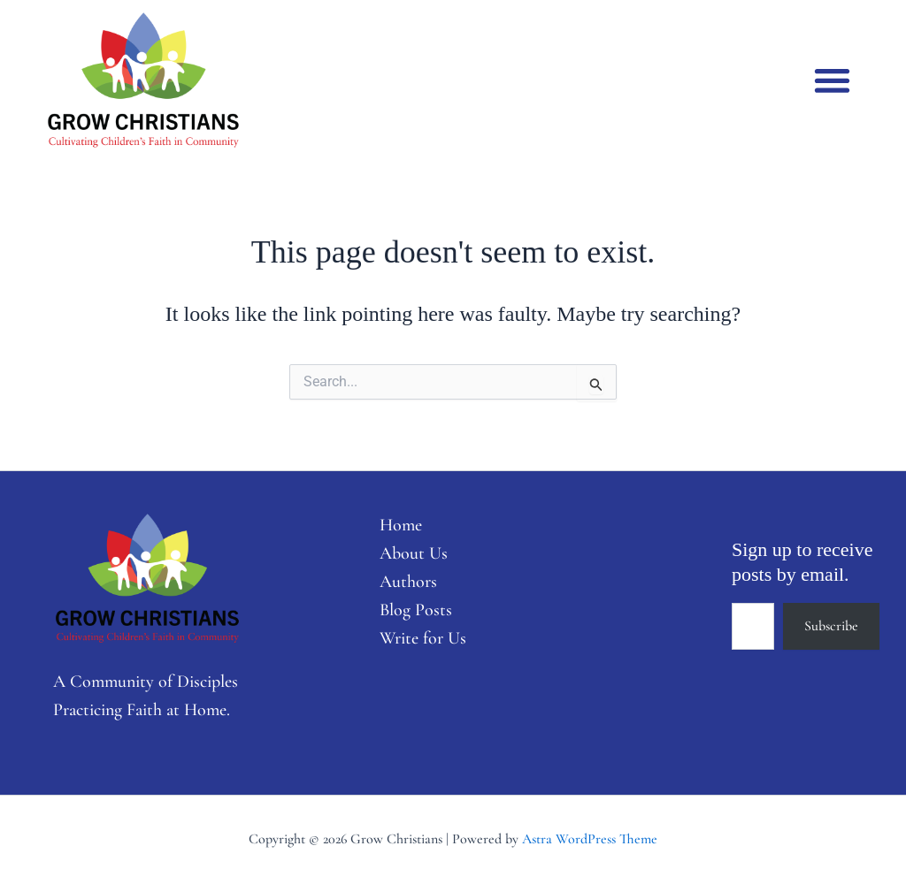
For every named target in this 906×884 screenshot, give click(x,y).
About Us (414, 553)
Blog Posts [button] (416, 610)
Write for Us (423, 638)
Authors (408, 581)
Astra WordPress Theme (589, 839)
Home (401, 525)
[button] (832, 80)
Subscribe (831, 626)
